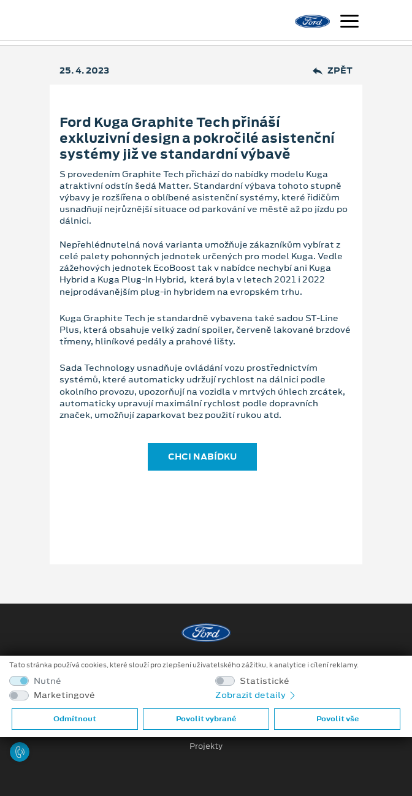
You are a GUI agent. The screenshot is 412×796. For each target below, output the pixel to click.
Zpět (333, 71)
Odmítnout (74, 719)
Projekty (206, 746)
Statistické (264, 681)
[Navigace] (349, 23)
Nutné (47, 681)
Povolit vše (337, 719)
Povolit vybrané (206, 719)
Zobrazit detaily (256, 695)
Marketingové (64, 695)
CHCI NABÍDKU (202, 456)
